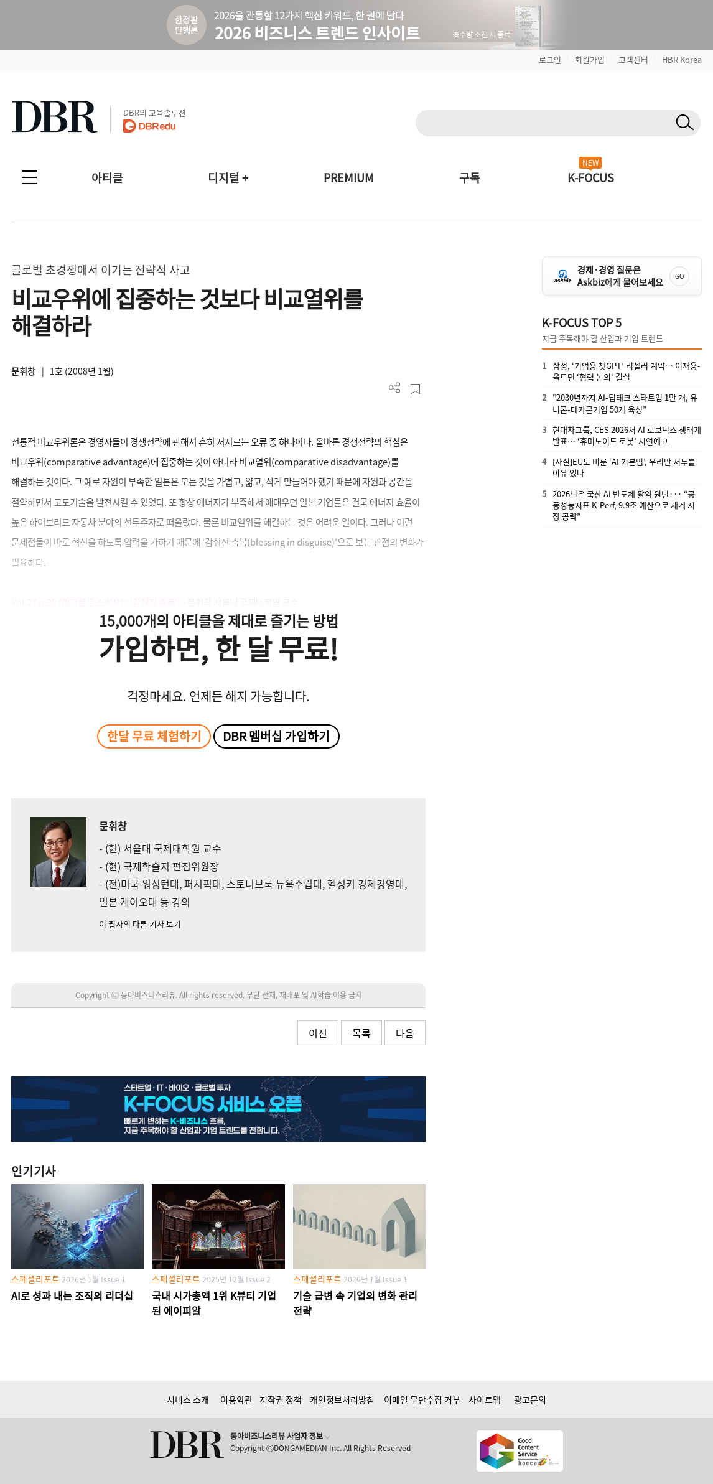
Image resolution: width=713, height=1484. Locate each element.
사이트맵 (484, 1399)
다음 (405, 1032)
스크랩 (415, 389)
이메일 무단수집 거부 (422, 1399)
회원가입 (590, 59)
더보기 (394, 388)
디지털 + (228, 177)
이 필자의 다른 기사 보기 (140, 924)
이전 (318, 1032)
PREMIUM (349, 177)
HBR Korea (682, 59)
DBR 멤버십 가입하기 (276, 736)
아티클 (107, 177)
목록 (361, 1032)
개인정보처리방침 (342, 1399)
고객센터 (633, 59)
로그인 (550, 59)
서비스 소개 (188, 1399)
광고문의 (530, 1399)
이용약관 (236, 1399)
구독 (469, 177)
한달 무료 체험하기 (154, 736)
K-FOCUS (590, 177)
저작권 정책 (280, 1399)
